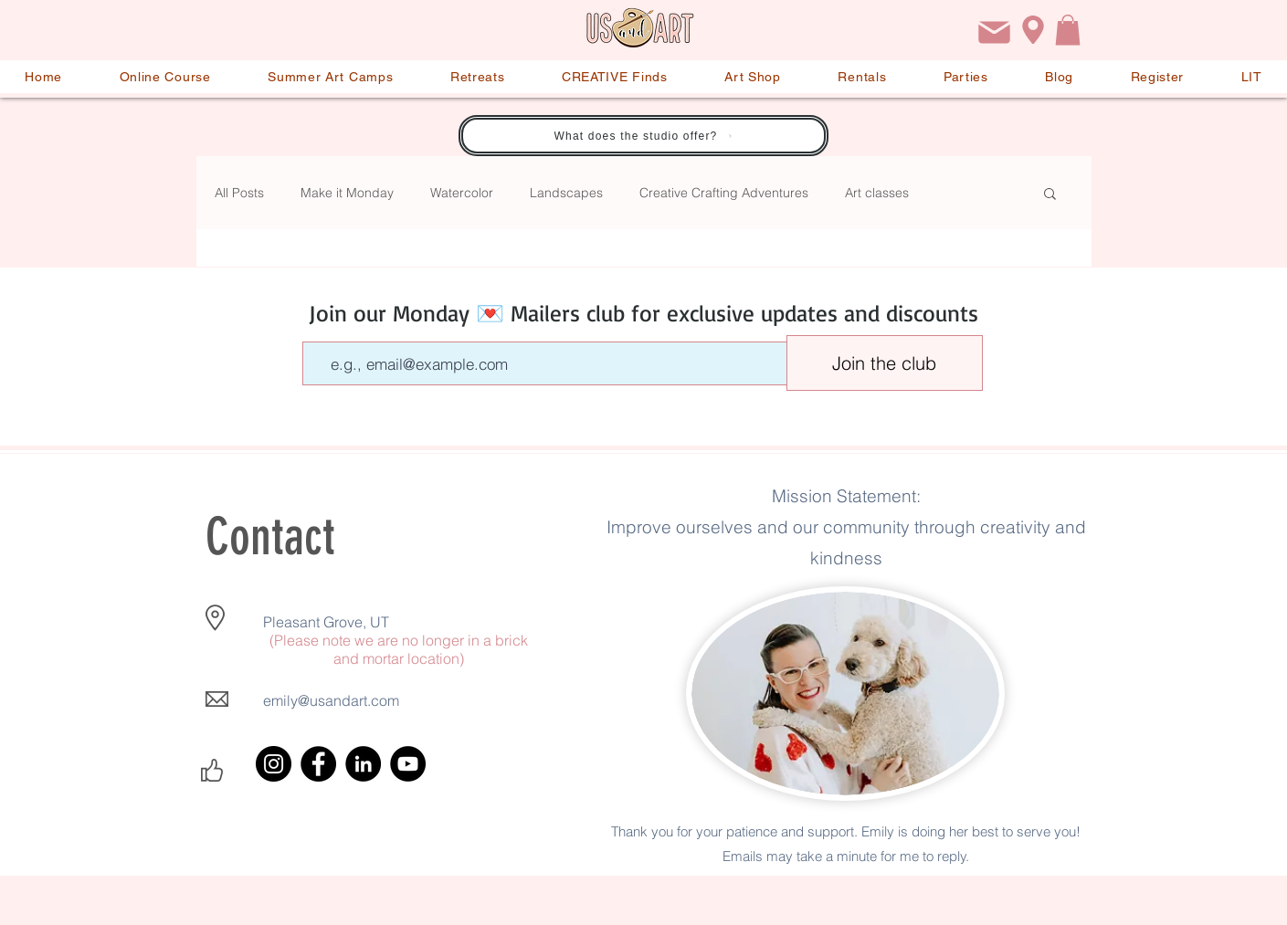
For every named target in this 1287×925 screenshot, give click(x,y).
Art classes (877, 192)
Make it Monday (347, 192)
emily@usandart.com (331, 700)
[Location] (1033, 30)
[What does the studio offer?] (643, 135)
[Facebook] (318, 764)
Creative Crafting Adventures (723, 192)
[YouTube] (408, 764)
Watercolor (461, 192)
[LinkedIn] (363, 764)
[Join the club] (884, 363)
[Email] (994, 32)
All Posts (239, 192)
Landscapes (566, 192)
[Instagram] (273, 764)
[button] (1068, 30)
